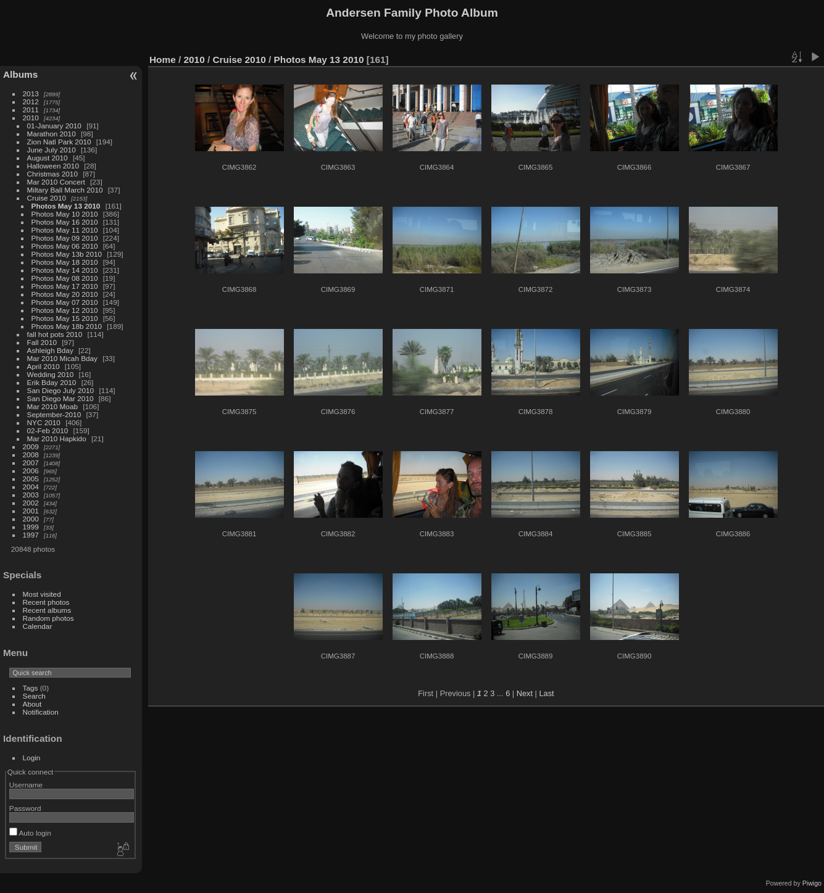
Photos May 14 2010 (64, 270)
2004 (31, 487)
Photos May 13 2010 (66, 206)
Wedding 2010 (50, 374)
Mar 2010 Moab (52, 406)
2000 (31, 519)
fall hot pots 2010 (55, 334)
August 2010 (47, 158)
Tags (30, 688)
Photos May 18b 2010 (66, 326)
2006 (31, 471)
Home (162, 59)
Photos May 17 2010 (64, 286)
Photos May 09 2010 (64, 238)
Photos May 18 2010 (64, 262)
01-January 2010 (54, 126)
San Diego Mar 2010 (60, 398)
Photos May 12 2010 (64, 310)
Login (32, 758)
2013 (31, 93)
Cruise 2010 (46, 198)
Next (525, 693)
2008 (31, 455)
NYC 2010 (43, 422)
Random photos (48, 618)
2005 (31, 479)
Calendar (37, 626)
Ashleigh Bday (50, 350)
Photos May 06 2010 (64, 246)
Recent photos (46, 602)
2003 (31, 495)
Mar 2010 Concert (56, 182)
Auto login (30, 833)
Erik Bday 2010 (52, 382)
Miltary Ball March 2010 (65, 190)
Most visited (42, 594)
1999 (31, 527)
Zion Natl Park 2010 (59, 142)
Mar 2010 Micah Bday (62, 358)
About (32, 704)
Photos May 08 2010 (64, 278)
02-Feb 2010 (48, 430)
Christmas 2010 (52, 174)
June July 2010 (51, 150)
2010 (31, 118)
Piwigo (812, 883)
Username (26, 785)
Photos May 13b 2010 (66, 254)
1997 (31, 535)
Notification (41, 712)
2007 (31, 463)
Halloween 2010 (53, 166)
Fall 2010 (42, 342)
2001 (31, 511)
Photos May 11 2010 (64, 230)
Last (546, 693)
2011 (31, 110)
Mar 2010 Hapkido (56, 438)
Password (25, 808)
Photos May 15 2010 (64, 318)
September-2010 (54, 414)
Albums (20, 74)
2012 (31, 102)
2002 (31, 503)
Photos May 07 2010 (64, 302)
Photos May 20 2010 (64, 294)
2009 (31, 446)
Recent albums (47, 610)
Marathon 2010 (51, 134)
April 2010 (43, 366)
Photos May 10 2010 (64, 214)
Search (34, 696)
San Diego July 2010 (60, 390)
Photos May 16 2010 (64, 222)
